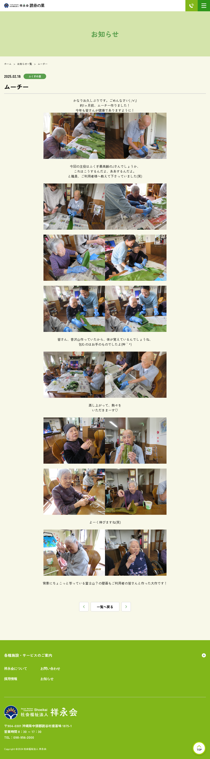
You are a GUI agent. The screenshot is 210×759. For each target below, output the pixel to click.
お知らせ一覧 (24, 63)
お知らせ (47, 679)
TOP (199, 748)
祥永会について (15, 668)
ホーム (7, 63)
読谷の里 (24, 5)
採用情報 (10, 679)
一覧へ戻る (105, 606)
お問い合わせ (50, 668)
